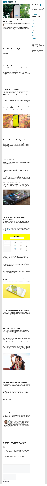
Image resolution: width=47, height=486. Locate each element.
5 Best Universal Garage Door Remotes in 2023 (9, 429)
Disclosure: (8, 23)
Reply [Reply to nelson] (4, 458)
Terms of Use (34, 38)
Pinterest (33, 26)
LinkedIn (33, 21)
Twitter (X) (33, 23)
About (40, 2)
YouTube (33, 24)
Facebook (33, 18)
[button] (43, 2)
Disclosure (33, 35)
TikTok (33, 20)
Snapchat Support (9, 229)
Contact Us (35, 14)
